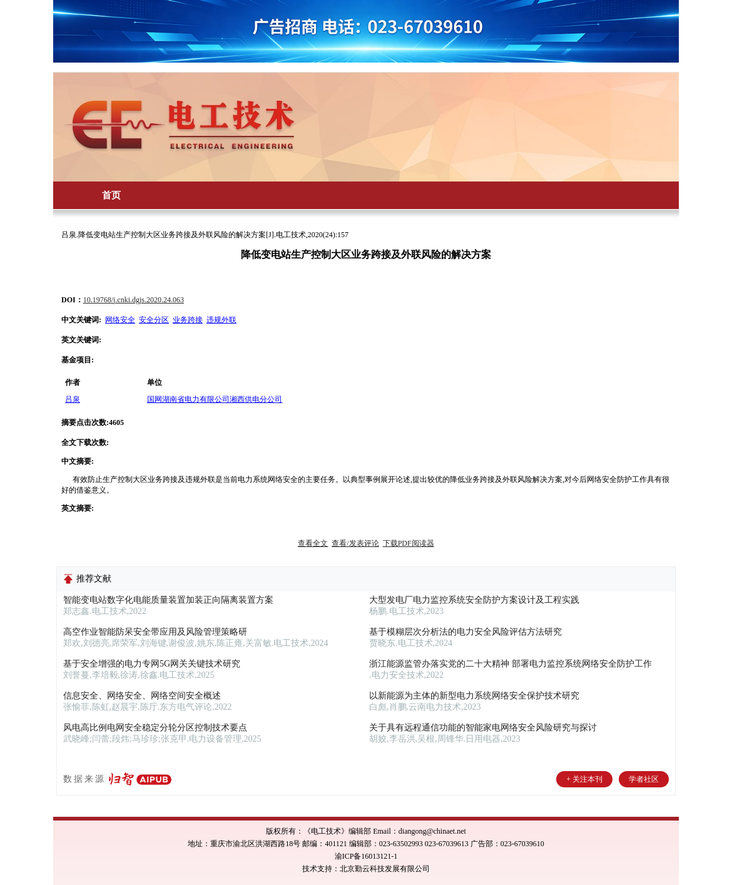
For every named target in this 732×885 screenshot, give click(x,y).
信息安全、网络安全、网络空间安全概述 (142, 695)
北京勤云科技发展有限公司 (385, 868)
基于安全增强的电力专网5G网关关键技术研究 (151, 663)
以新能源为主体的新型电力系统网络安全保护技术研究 (474, 695)
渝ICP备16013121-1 (366, 856)
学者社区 (644, 779)
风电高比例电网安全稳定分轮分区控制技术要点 (155, 727)
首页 (111, 195)
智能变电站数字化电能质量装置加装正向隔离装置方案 (168, 600)
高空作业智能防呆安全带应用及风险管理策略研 (155, 632)
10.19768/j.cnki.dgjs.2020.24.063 (133, 299)
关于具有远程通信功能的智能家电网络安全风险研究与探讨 (483, 727)
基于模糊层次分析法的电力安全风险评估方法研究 (465, 632)
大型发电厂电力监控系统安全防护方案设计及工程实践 (474, 600)
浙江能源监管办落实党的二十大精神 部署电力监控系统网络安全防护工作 (510, 663)
